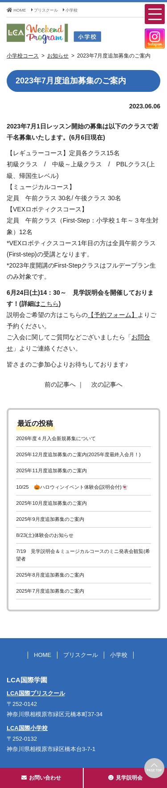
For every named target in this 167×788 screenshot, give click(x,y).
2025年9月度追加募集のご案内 (50, 519)
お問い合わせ (41, 778)
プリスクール (44, 10)
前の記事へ (60, 384)
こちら (49, 303)
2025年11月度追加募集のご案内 (51, 470)
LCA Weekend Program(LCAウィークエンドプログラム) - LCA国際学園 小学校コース (71, 34)
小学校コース (23, 56)
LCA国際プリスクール (36, 693)
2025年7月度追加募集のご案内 (50, 591)
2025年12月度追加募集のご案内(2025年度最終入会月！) (78, 454)
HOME (16, 10)
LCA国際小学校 (27, 728)
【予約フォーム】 (113, 314)
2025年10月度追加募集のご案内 (51, 503)
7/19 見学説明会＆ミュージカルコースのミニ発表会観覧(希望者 (83, 555)
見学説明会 (125, 778)
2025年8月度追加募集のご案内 (50, 575)
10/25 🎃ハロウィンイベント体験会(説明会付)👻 (72, 487)
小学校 (70, 10)
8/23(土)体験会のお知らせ (44, 535)
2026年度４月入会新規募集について (56, 438)
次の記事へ (106, 384)
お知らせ (58, 56)
